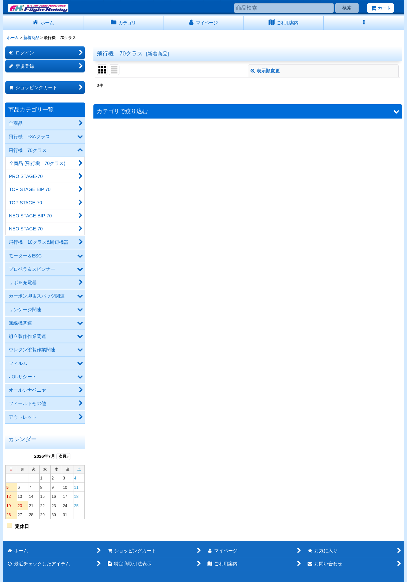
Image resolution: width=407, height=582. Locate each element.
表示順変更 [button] (265, 70)
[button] (364, 23)
